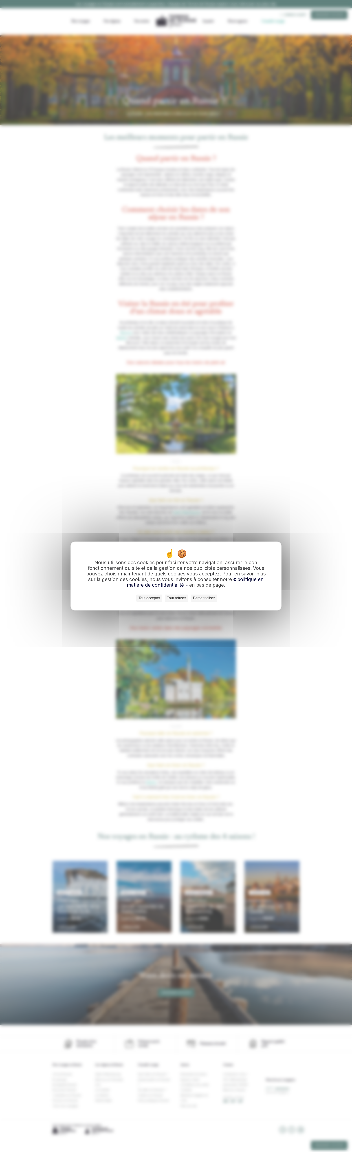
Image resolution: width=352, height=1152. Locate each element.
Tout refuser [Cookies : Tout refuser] (176, 598)
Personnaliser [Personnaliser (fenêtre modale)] (204, 598)
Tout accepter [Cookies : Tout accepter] (149, 598)
